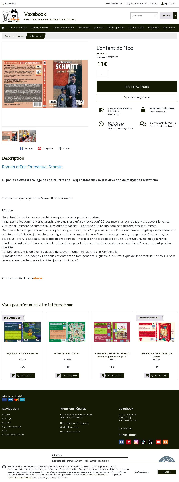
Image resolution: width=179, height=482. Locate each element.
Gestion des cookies (69, 427)
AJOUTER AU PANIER (137, 86)
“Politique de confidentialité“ (20, 477)
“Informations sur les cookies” (96, 474)
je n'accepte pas (142, 472)
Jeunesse (20, 36)
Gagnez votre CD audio (13, 434)
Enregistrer (45, 148)
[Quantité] (102, 74)
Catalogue (7, 418)
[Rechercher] (156, 16)
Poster (64, 148)
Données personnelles (70, 431)
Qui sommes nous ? (11, 426)
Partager (26, 148)
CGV (4, 430)
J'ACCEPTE (167, 472)
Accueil (8, 36)
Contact (153, 3)
